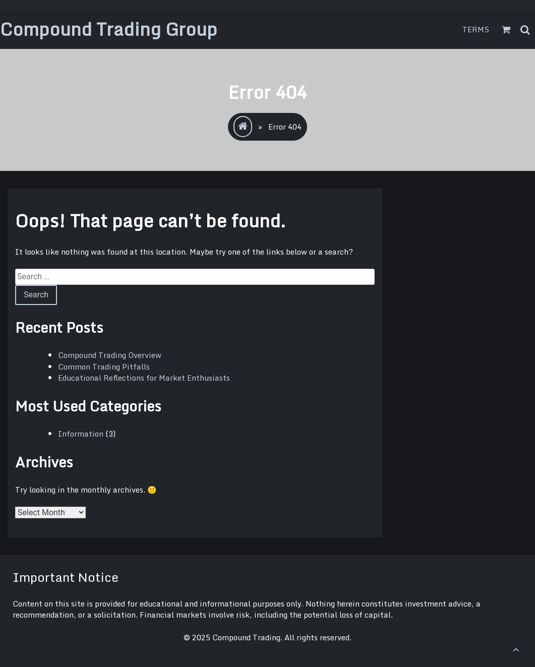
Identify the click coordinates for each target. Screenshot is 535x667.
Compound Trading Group (108, 29)
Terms (476, 29)
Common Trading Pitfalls (104, 366)
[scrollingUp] (515, 649)
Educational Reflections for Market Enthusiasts (144, 378)
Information (80, 434)
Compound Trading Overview (109, 355)
